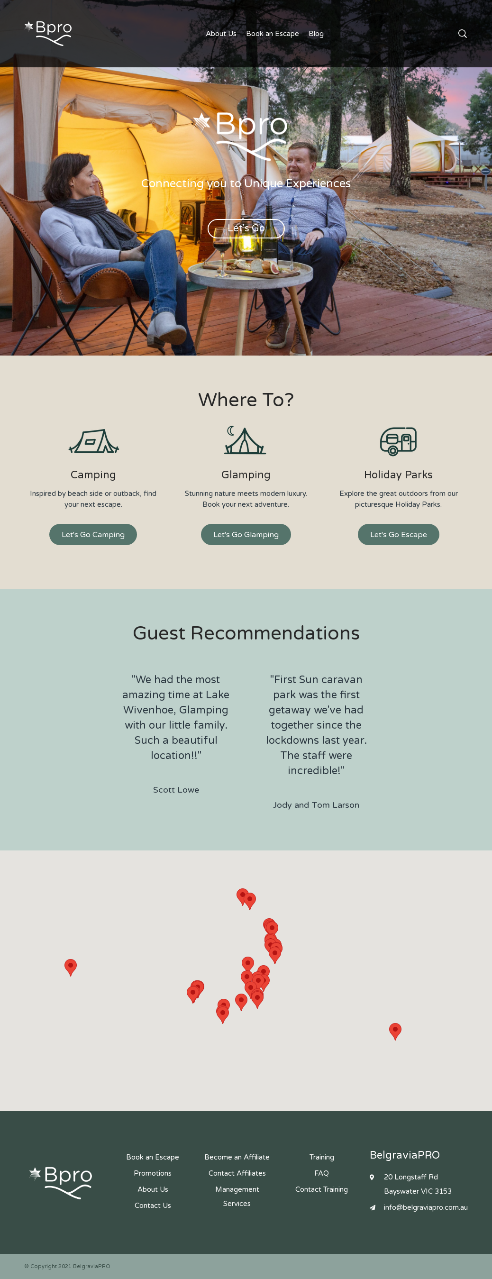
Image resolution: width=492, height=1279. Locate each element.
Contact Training (321, 1189)
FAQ (321, 1173)
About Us (221, 33)
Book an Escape (272, 33)
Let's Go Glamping (246, 534)
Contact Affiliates (237, 1173)
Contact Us (448, 34)
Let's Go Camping (93, 534)
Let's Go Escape (398, 534)
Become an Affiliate (237, 1157)
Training (322, 1157)
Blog (316, 33)
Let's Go (246, 228)
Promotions (153, 1173)
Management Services (237, 1196)
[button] (241, 1002)
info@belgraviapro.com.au (426, 1207)
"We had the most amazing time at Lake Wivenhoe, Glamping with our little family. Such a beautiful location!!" (176, 735)
